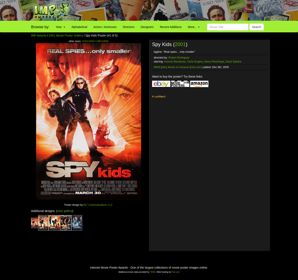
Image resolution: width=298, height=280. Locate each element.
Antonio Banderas (174, 61)
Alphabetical (79, 27)
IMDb (157, 67)
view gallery (64, 211)
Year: (60, 27)
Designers (147, 27)
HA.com (196, 67)
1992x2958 (102, 41)
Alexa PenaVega (214, 61)
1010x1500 (88, 41)
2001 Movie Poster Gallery (66, 35)
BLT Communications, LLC (98, 204)
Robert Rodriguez (179, 57)
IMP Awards (38, 35)
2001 (180, 44)
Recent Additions (171, 27)
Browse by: (40, 27)
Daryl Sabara (233, 61)
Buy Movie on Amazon (175, 67)
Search (256, 27)
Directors (128, 27)
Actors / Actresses (105, 27)
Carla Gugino (195, 61)
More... (194, 27)
